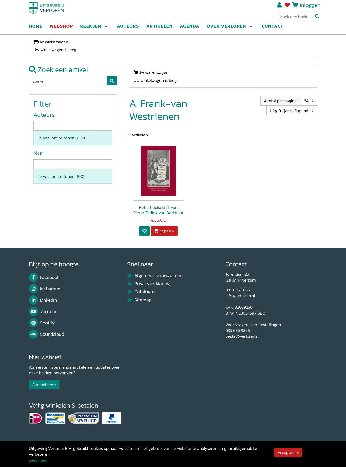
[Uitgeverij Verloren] (54, 12)
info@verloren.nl (240, 296)
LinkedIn (43, 300)
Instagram (44, 288)
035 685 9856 (237, 290)
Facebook (44, 277)
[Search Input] (299, 18)
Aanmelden (42, 385)
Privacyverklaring (148, 283)
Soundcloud (46, 334)
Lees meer (38, 460)
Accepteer (287, 452)
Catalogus (141, 291)
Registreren (279, 7)
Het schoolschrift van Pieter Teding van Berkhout (158, 210)
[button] (106, 28)
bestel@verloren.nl (242, 336)
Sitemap (139, 300)
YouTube (43, 311)
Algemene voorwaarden (155, 275)
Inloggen (310, 7)
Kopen (162, 231)
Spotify (42, 323)
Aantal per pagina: (280, 101)
